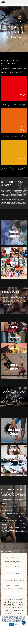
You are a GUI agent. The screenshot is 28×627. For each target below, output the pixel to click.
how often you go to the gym (11, 188)
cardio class (22, 298)
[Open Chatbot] (24, 623)
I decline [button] (16, 624)
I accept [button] (11, 624)
